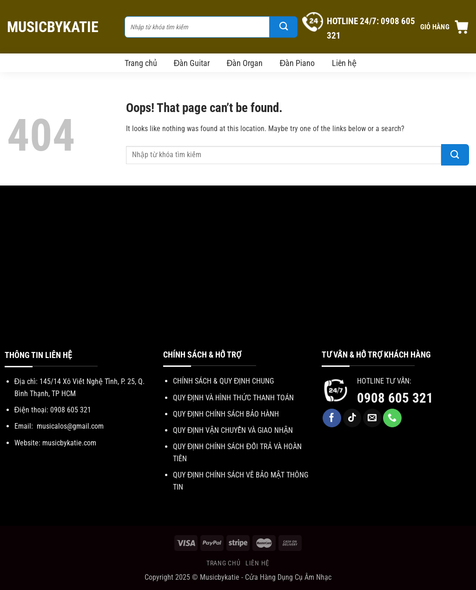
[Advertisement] (238, 278)
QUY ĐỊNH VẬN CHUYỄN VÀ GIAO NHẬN (233, 430)
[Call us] (392, 418)
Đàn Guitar (192, 63)
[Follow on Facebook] (332, 418)
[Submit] (284, 27)
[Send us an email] (372, 418)
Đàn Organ (245, 63)
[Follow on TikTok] (352, 418)
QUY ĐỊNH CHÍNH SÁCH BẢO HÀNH (226, 414)
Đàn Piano (297, 63)
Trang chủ (141, 63)
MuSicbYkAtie (53, 27)
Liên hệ (344, 63)
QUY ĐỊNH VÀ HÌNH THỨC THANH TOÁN (233, 397)
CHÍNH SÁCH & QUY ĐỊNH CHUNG (223, 381)
